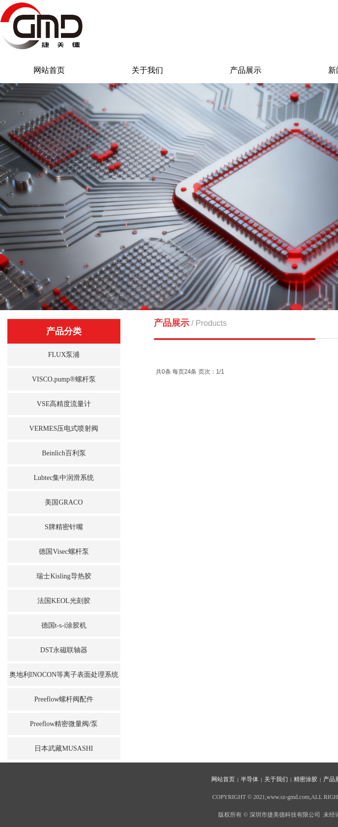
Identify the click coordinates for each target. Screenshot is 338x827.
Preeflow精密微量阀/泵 (64, 724)
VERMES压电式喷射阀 (64, 428)
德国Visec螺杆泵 (63, 551)
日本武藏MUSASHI (63, 748)
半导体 (249, 779)
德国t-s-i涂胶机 (64, 625)
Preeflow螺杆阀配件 (64, 699)
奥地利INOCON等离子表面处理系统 (63, 674)
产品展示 (245, 70)
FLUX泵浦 (64, 354)
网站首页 (49, 70)
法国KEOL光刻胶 (63, 600)
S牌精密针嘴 (64, 527)
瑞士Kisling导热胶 (63, 576)
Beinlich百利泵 (63, 453)
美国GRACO (64, 502)
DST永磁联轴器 (63, 650)
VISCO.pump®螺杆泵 (64, 379)
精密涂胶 (305, 779)
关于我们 (147, 70)
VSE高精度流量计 (64, 404)
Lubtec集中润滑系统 (64, 477)
